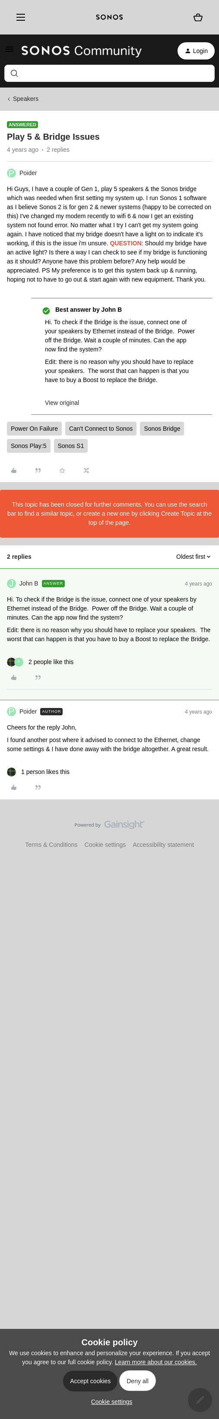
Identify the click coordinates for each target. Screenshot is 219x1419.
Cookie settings (105, 844)
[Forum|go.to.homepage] (82, 51)
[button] (9, 52)
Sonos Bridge (162, 428)
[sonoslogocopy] (109, 17)
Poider (28, 172)
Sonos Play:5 (29, 445)
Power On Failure (34, 428)
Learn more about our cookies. (156, 1362)
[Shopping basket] (198, 17)
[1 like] (38, 772)
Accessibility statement (163, 844)
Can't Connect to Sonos (101, 428)
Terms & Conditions (51, 844)
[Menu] (18, 17)
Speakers (25, 98)
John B (28, 583)
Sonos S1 (71, 445)
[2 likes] (40, 662)
